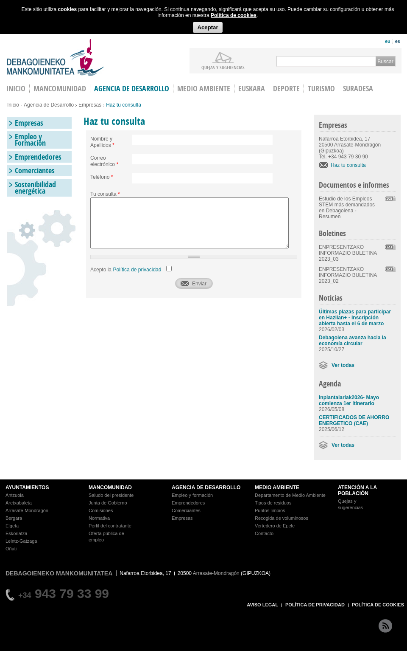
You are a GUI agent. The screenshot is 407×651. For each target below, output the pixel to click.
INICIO (15, 88)
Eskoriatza (16, 533)
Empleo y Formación (30, 139)
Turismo (321, 88)
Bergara (14, 518)
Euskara (251, 88)
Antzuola (15, 495)
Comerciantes (35, 170)
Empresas (89, 105)
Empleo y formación (192, 495)
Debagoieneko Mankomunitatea (55, 57)
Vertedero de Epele (275, 525)
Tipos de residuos (273, 502)
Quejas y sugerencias (223, 67)
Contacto (264, 533)
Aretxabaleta (19, 502)
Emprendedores (38, 157)
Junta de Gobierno (108, 502)
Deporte (286, 88)
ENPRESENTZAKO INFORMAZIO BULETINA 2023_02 (348, 275)
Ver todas (343, 365)
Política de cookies (233, 15)
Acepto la (125, 270)
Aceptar (207, 27)
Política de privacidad (137, 270)
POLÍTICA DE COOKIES (378, 604)
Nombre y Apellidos (102, 142)
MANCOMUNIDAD (110, 487)
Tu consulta (105, 194)
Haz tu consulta (348, 165)
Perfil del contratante (110, 525)
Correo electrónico (104, 161)
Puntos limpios (270, 510)
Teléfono (101, 177)
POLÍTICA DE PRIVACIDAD (315, 604)
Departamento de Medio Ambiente (290, 495)
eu (387, 41)
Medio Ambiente (203, 88)
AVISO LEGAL (262, 604)
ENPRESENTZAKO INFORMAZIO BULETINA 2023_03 (348, 253)
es (397, 41)
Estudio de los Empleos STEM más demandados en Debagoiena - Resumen (347, 208)
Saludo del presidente (111, 495)
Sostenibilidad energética (35, 187)
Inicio (13, 105)
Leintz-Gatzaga (21, 541)
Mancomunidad (59, 88)
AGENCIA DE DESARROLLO (206, 487)
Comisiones (101, 510)
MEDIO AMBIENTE (277, 487)
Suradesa (358, 88)
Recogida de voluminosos (281, 518)
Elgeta (12, 525)
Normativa (99, 518)
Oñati (11, 548)
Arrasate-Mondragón (27, 510)
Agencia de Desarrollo (131, 88)
